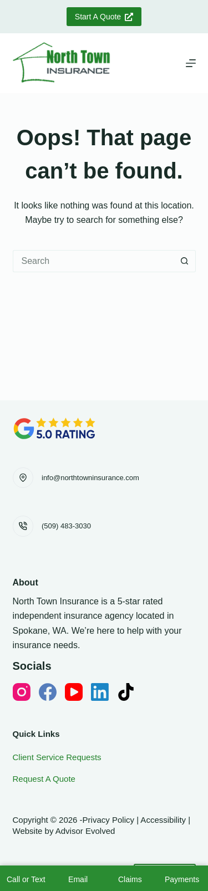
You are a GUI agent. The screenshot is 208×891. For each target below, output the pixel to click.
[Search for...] (93, 261)
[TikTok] (126, 692)
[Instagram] (22, 692)
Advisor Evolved (85, 831)
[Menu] (191, 63)
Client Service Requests (57, 757)
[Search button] (185, 261)
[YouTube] (74, 692)
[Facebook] (48, 692)
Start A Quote (104, 16)
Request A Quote (44, 778)
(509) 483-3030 (66, 526)
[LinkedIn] (100, 692)
